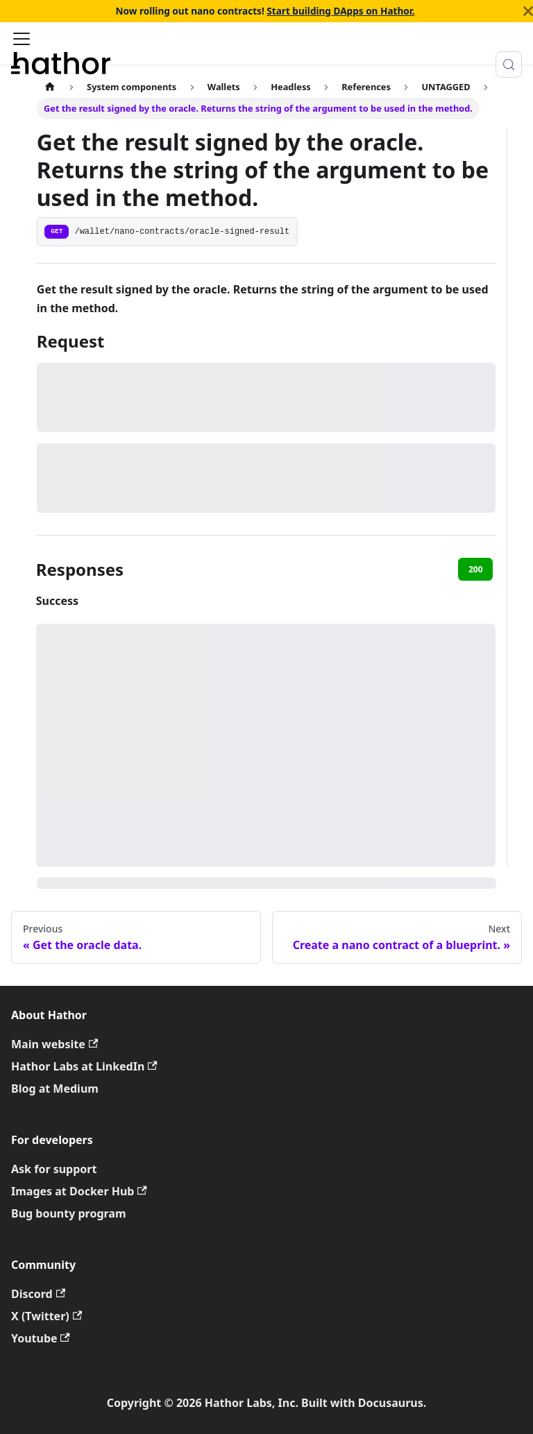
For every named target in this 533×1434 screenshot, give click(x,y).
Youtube (40, 1338)
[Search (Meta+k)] (509, 64)
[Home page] (50, 86)
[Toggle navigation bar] (21, 40)
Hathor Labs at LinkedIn (84, 1066)
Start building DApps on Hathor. (340, 10)
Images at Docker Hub (79, 1191)
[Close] (528, 11)
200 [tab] (475, 569)
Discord (38, 1293)
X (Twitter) (46, 1316)
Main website (54, 1044)
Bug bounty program (68, 1213)
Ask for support (53, 1169)
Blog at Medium (55, 1088)
